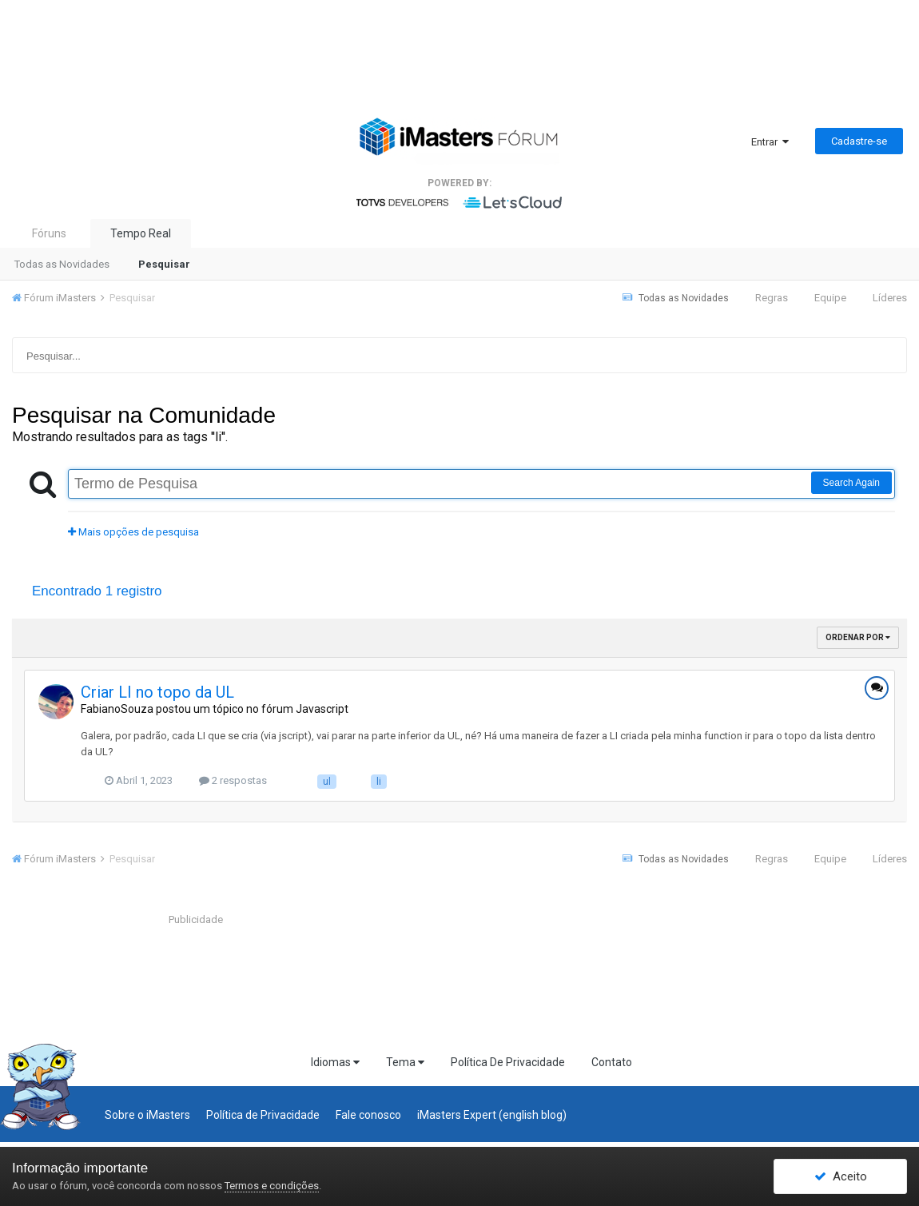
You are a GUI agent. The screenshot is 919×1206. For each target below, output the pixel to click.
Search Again (851, 482)
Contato (611, 1062)
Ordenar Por (858, 637)
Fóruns (49, 233)
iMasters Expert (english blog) (492, 1114)
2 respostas (233, 780)
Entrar (770, 142)
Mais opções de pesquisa (133, 532)
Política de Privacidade (263, 1114)
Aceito (840, 1176)
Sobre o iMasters (147, 1114)
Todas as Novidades (61, 264)
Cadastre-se (859, 141)
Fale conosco (368, 1114)
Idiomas (335, 1062)
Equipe (830, 298)
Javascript (322, 709)
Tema (405, 1062)
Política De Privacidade (508, 1062)
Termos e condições (272, 1186)
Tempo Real (140, 233)
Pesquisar (164, 264)
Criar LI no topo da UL (157, 692)
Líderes (890, 298)
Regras (771, 298)
